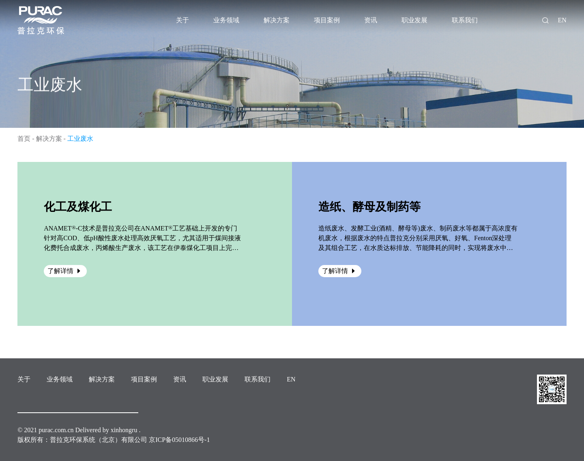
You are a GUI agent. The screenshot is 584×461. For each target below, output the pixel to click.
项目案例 (144, 379)
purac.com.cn (56, 430)
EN (562, 20)
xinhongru (124, 430)
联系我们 (258, 379)
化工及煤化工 (78, 206)
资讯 (179, 379)
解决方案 (49, 138)
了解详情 (65, 270)
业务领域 (60, 379)
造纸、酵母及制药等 (369, 206)
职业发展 (215, 379)
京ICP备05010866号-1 (179, 439)
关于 (23, 379)
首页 (23, 138)
